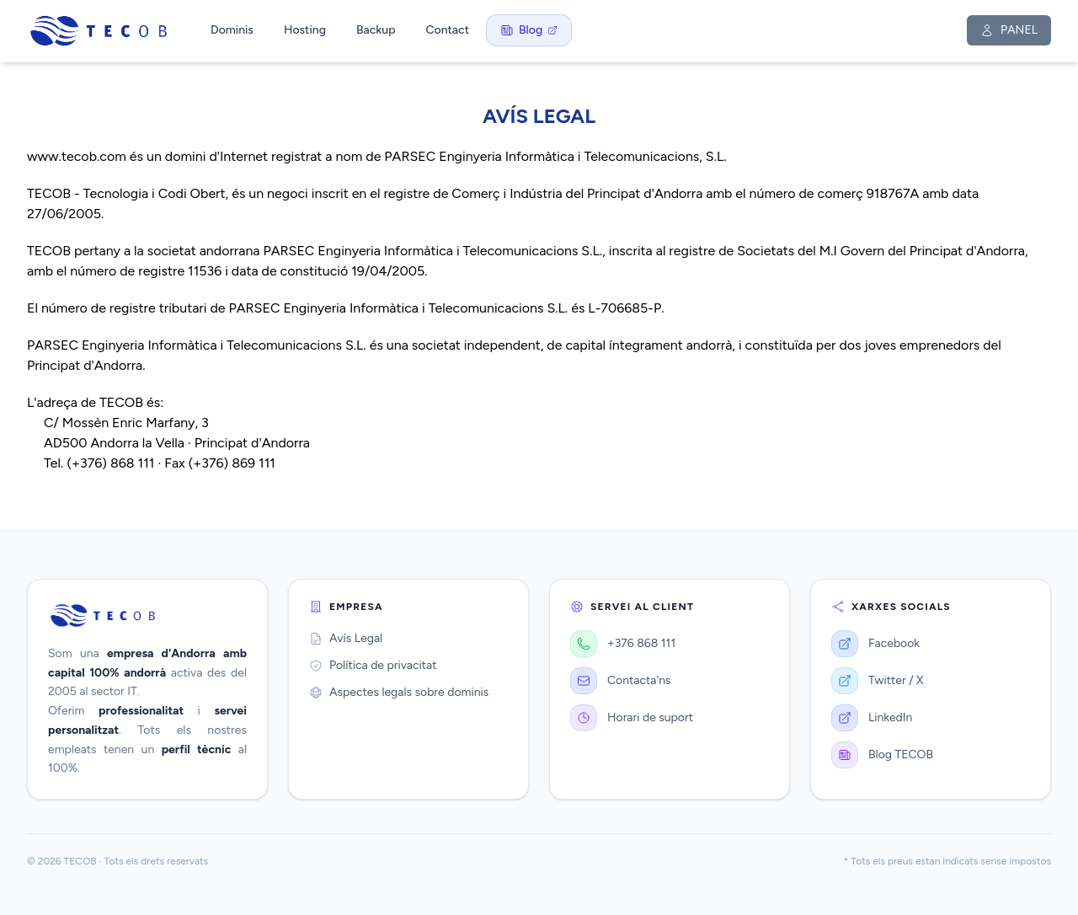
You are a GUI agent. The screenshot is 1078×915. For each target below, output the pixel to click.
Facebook (875, 643)
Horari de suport (631, 717)
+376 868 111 (622, 643)
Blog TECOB (882, 754)
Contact (447, 30)
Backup (376, 30)
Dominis (232, 30)
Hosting (305, 30)
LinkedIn (871, 717)
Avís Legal (345, 638)
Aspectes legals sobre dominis (398, 692)
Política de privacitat (372, 665)
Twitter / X (877, 680)
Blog (529, 30)
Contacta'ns (620, 680)
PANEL (1009, 30)
